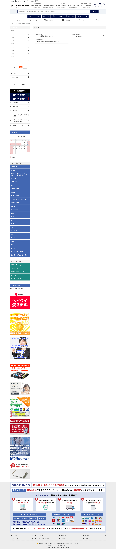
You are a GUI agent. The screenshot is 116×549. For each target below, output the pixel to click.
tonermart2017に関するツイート (18, 288)
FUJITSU (14, 182)
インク (46, 16)
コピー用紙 (70, 16)
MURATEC (15, 196)
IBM (12, 223)
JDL (12, 227)
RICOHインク (16, 279)
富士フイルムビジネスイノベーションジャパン (19, 174)
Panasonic (15, 210)
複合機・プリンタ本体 (19, 255)
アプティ (14, 230)
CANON (14, 166)
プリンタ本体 (57, 16)
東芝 (12, 234)
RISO (13, 248)
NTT (12, 217)
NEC (12, 185)
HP (12, 220)
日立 (12, 244)
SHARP (14, 192)
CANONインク (16, 265)
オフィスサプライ (17, 251)
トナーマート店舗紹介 (19, 84)
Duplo (13, 241)
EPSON (14, 170)
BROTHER (15, 189)
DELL (13, 237)
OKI (12, 213)
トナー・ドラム (34, 16)
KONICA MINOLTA (18, 199)
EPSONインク (16, 268)
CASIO (13, 206)
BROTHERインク (17, 272)
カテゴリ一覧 (82, 16)
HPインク (14, 275)
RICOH (13, 178)
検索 (94, 11)
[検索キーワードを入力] (53, 11)
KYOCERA (15, 203)
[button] (98, 20)
